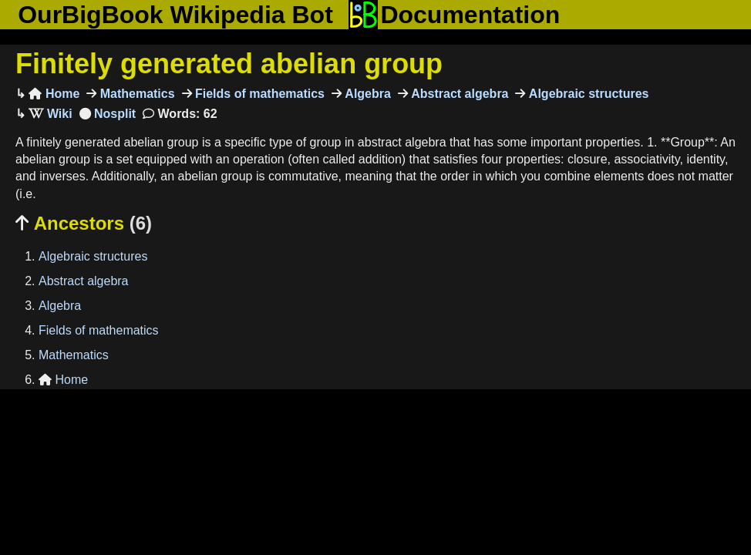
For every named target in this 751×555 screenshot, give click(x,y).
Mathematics (135, 93)
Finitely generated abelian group (229, 63)
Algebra (366, 93)
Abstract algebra (458, 93)
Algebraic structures (586, 93)
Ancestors (83, 223)
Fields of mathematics (258, 93)
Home (54, 93)
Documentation (454, 14)
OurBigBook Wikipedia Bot (175, 15)
